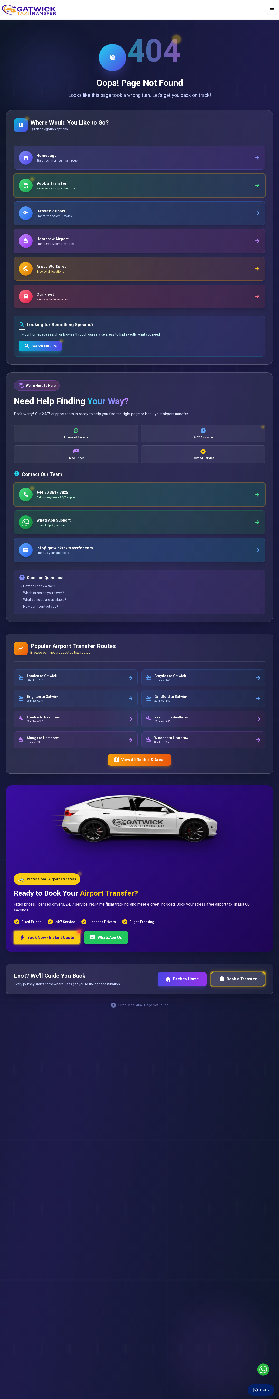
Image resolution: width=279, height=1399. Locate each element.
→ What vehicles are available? (42, 600)
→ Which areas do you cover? (41, 593)
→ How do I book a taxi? (37, 586)
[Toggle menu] (272, 10)
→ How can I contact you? (38, 606)
